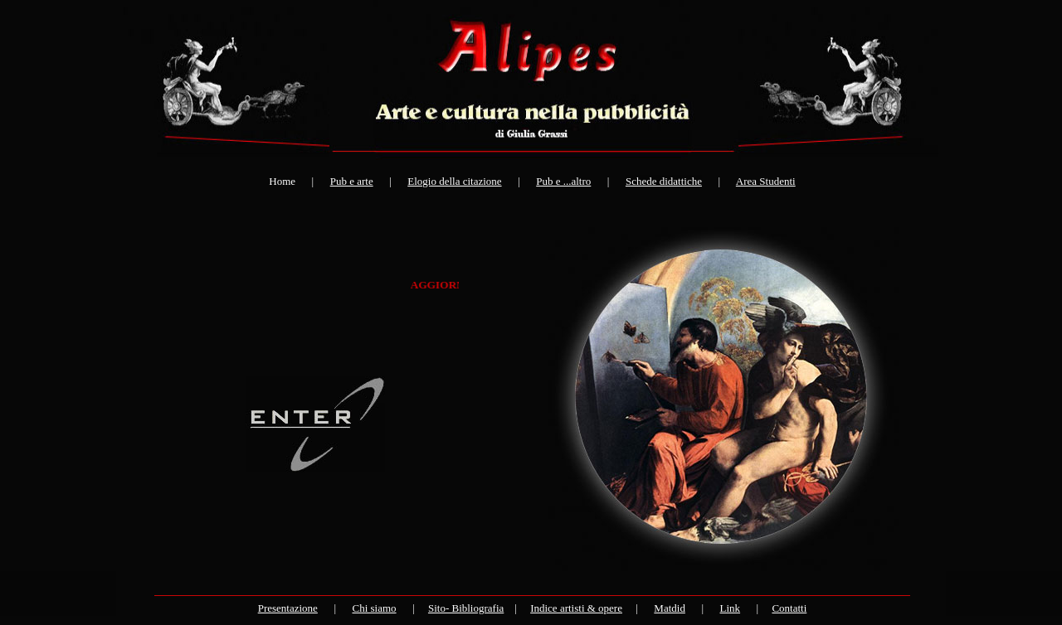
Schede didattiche (664, 181)
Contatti (789, 608)
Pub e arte (351, 181)
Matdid (669, 608)
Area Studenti (766, 181)
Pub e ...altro (563, 181)
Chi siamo (374, 608)
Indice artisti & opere (576, 608)
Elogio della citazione (454, 181)
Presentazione (288, 608)
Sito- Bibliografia (466, 608)
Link (730, 608)
